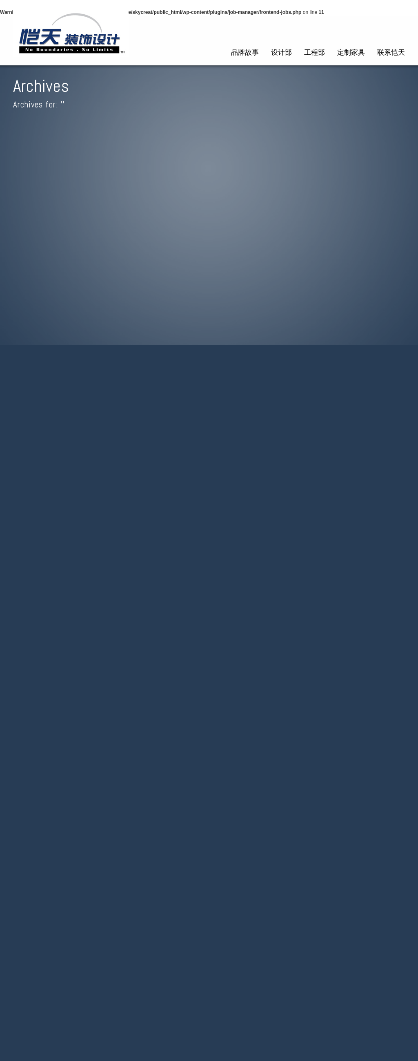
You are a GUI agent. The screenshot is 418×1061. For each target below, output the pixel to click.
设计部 (281, 52)
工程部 (314, 52)
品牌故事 (245, 52)
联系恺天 (391, 52)
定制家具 (351, 52)
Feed (395, 776)
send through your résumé (229, 396)
